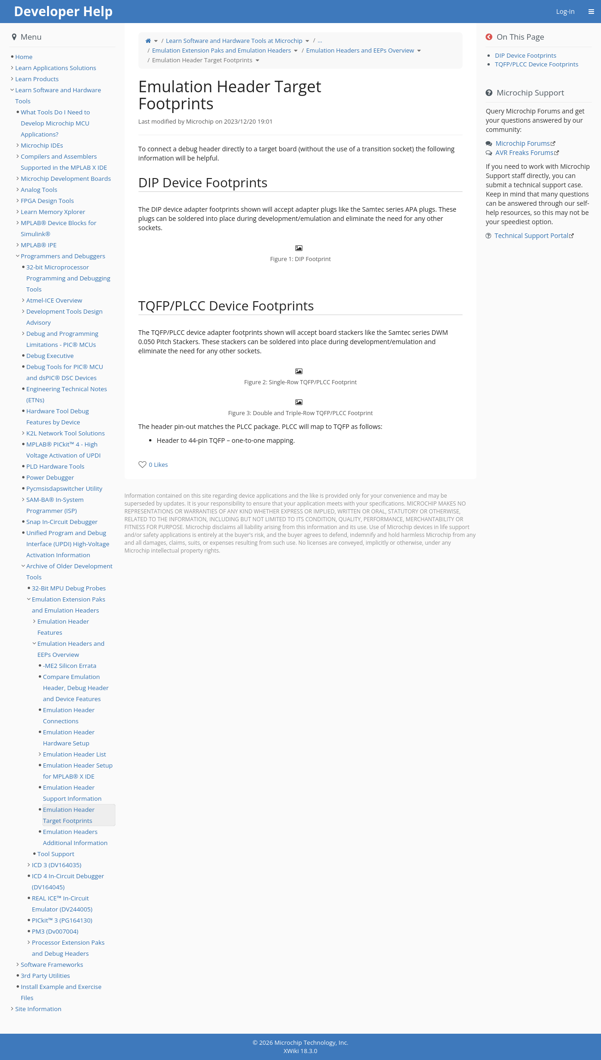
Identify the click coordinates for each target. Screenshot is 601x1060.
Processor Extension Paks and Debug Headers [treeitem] (68, 948)
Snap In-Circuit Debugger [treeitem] (62, 522)
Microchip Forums (523, 143)
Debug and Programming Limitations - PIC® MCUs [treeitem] (62, 339)
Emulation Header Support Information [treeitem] (72, 793)
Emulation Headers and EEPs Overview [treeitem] (70, 649)
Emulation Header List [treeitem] (74, 754)
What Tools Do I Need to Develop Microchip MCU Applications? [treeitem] (55, 123)
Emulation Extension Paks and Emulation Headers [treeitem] (68, 604)
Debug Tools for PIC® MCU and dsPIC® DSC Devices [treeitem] (64, 372)
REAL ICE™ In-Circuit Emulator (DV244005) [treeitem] (62, 903)
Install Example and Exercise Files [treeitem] (61, 992)
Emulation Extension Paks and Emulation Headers (221, 50)
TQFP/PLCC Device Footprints (536, 64)
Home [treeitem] (24, 57)
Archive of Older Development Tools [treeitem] (69, 571)
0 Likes (158, 464)
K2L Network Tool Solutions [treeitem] (65, 433)
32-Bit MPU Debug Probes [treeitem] (69, 588)
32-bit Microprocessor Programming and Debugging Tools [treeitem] (68, 278)
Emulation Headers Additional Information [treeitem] (75, 837)
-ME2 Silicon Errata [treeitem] (69, 665)
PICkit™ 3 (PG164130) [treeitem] (62, 920)
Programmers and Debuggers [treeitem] (63, 256)
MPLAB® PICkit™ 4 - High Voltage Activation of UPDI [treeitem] (63, 449)
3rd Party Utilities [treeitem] (45, 975)
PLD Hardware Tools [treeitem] (55, 466)
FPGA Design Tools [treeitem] (47, 201)
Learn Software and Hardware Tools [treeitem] (58, 95)
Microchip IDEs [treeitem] (42, 145)
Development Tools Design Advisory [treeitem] (64, 317)
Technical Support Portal (532, 235)
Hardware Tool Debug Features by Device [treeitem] (57, 416)
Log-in (565, 11)
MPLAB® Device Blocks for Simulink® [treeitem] (58, 228)
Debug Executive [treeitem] (50, 355)
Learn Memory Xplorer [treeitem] (53, 212)
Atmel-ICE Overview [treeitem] (54, 300)
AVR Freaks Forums (524, 152)
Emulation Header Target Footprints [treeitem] (69, 815)
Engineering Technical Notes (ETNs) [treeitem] (66, 394)
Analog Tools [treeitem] (39, 189)
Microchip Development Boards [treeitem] (66, 178)
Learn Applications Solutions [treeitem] (55, 68)
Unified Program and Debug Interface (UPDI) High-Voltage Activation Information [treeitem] (67, 544)
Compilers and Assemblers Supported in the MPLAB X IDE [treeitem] (64, 162)
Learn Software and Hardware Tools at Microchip (234, 40)
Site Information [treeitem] (38, 1009)
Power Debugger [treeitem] (50, 477)
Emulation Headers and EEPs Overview (360, 50)
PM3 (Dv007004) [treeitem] (55, 931)
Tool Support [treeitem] (55, 854)
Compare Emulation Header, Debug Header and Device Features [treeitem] (75, 688)
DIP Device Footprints (525, 55)
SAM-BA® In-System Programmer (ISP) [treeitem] (55, 505)
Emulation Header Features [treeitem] (63, 627)
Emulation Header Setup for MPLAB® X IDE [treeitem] (78, 770)
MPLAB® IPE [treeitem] (39, 245)
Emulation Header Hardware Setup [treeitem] (69, 737)
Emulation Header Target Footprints (202, 60)
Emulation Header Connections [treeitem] (69, 715)
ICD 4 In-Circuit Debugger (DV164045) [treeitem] (68, 881)
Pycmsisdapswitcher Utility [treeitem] (64, 488)
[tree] (62, 56)
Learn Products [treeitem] (37, 79)
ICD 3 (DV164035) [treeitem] (56, 865)
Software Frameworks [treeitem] (52, 964)
